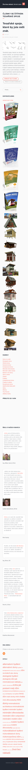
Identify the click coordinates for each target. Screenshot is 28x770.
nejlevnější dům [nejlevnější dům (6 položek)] (16, 728)
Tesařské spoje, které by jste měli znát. (13, 27)
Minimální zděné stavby (9, 370)
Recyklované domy (8, 384)
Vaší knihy (20, 473)
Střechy (5, 390)
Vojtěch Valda (18, 762)
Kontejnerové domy (8, 367)
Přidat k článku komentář (12, 81)
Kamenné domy (7, 365)
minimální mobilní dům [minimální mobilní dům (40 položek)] (12, 719)
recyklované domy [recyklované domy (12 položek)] (11, 741)
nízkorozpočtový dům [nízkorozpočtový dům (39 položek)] (12, 737)
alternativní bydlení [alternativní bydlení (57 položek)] (11, 664)
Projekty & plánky (7, 382)
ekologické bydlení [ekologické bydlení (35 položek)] (10, 676)
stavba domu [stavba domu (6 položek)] (9, 746)
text (14, 568)
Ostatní (6, 37)
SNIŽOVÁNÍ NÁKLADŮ (9, 386)
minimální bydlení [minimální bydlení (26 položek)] (15, 709)
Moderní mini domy (8, 372)
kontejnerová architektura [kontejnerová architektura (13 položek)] (11, 691)
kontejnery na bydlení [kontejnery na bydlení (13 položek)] (12, 694)
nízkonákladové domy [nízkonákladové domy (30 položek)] (11, 734)
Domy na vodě (6, 359)
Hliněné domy (6, 363)
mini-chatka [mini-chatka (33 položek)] (20, 697)
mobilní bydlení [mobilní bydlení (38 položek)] (17, 722)
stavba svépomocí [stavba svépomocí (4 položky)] (16, 746)
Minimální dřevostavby (9, 368)
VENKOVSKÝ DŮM (8, 100)
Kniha (5, 517)
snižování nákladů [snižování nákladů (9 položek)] (12, 744)
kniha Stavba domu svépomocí (15, 613)
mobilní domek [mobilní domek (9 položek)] (7, 725)
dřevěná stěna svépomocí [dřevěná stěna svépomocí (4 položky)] (15, 670)
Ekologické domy (7, 361)
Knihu (5, 433)
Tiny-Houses (6, 391)
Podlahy (5, 378)
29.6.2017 (6, 34)
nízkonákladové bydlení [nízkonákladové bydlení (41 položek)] (13, 731)
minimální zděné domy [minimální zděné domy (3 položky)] (7, 722)
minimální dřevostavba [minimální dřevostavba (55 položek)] (13, 712)
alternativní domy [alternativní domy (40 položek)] (10, 667)
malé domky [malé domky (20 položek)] (11, 697)
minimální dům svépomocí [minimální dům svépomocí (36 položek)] (13, 716)
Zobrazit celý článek (10, 78)
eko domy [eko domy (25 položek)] (14, 673)
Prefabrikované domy (8, 380)
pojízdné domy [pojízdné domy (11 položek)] (10, 739)
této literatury (20, 545)
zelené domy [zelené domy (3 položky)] (9, 749)
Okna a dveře (6, 374)
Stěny (4, 388)
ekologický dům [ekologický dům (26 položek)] (9, 679)
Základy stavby (13, 37)
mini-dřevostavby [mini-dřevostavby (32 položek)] (9, 700)
